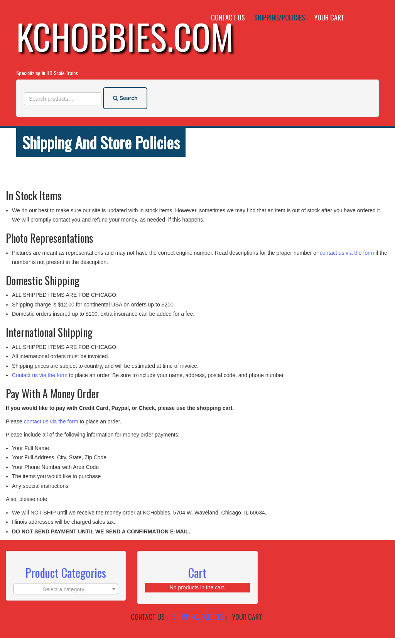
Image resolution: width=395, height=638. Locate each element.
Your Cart (329, 17)
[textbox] (66, 589)
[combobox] (66, 589)
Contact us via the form (40, 375)
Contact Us (228, 17)
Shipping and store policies (101, 142)
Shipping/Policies (279, 17)
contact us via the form (346, 253)
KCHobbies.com (125, 36)
